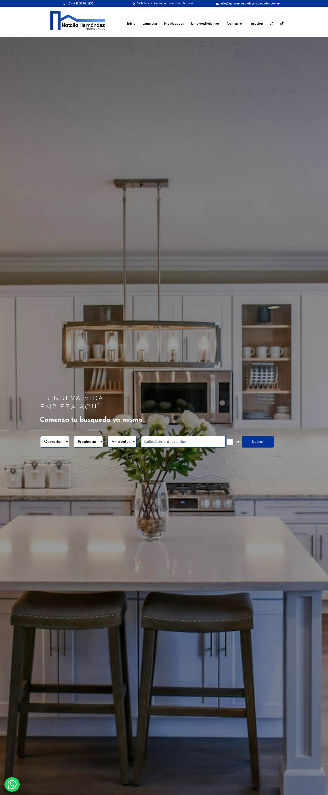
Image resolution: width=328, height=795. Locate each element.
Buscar (258, 442)
